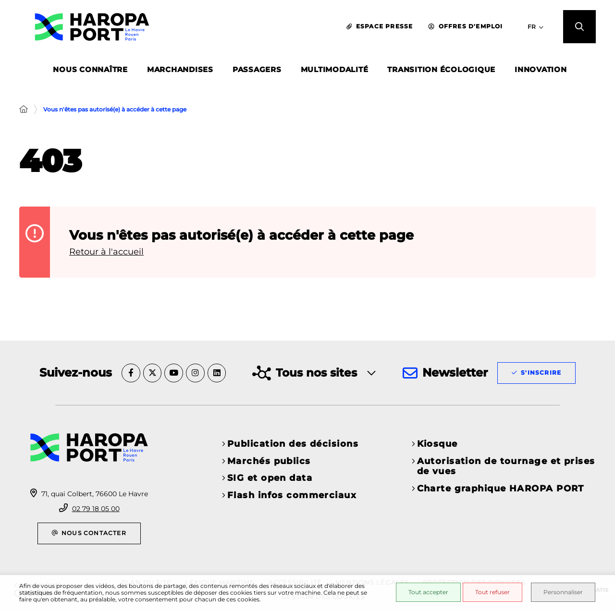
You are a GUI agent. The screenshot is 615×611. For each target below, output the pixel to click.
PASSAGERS (257, 71)
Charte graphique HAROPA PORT (500, 488)
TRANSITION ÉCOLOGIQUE (441, 71)
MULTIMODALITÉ (335, 71)
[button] (576, 28)
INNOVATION (541, 71)
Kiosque (437, 444)
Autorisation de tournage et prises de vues (506, 466)
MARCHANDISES (180, 71)
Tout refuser (489, 592)
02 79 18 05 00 (96, 508)
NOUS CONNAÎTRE (90, 71)
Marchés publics (269, 461)
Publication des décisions (292, 444)
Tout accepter (425, 592)
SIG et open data (269, 478)
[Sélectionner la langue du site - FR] (530, 28)
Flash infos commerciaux (292, 495)
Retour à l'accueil (106, 251)
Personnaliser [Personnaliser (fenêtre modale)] (563, 592)
